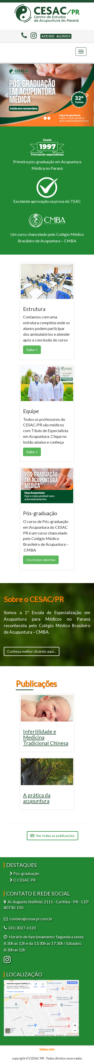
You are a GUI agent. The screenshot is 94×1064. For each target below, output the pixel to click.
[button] (55, 36)
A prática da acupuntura (36, 798)
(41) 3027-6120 (22, 927)
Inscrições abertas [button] (40, 560)
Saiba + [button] (32, 349)
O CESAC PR (23, 879)
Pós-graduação (24, 873)
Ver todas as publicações (52, 835)
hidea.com (47, 1049)
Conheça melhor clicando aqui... (31, 651)
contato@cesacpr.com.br (31, 918)
